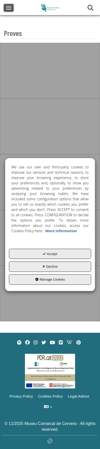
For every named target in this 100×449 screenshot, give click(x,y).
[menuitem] (19, 342)
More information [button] (61, 230)
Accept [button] (50, 253)
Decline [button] (50, 266)
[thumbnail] (50, 71)
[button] (19, 342)
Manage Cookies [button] (50, 279)
